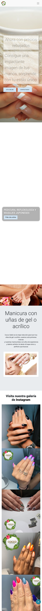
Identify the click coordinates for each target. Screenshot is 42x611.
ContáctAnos (24, 89)
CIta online (10, 89)
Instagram (23, 400)
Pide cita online (10, 217)
